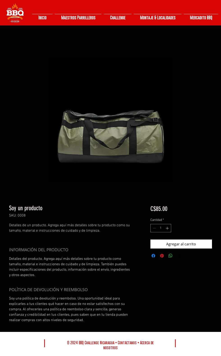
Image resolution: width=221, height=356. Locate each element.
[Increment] (167, 228)
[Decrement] (154, 228)
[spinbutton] (161, 228)
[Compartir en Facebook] (153, 255)
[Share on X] (179, 255)
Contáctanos (127, 342)
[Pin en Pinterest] (162, 255)
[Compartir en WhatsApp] (170, 255)
